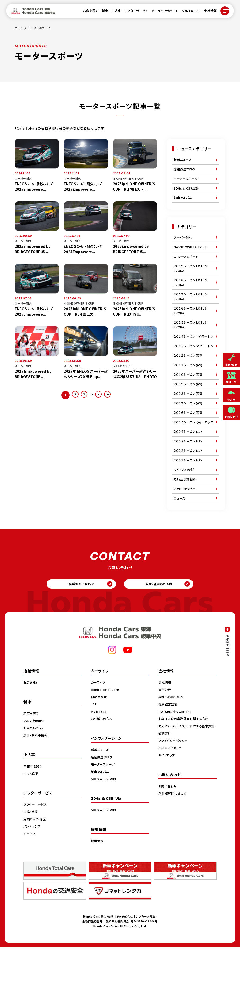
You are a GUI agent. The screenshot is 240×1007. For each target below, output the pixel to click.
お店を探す (88, 12)
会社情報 (207, 12)
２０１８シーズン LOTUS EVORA (191, 295)
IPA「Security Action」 (176, 771)
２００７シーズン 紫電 (189, 441)
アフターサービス (133, 12)
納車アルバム (183, 203)
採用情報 (98, 900)
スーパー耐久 (184, 244)
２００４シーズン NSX (189, 478)
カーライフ (98, 742)
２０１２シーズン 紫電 (189, 387)
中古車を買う (33, 825)
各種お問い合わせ (78, 641)
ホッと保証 (31, 833)
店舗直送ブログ (185, 171)
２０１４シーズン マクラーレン (193, 358)
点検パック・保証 (35, 878)
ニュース (180, 554)
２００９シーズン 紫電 (189, 419)
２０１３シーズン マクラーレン (193, 374)
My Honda (99, 771)
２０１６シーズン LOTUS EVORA (191, 326)
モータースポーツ (186, 181)
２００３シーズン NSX (189, 489)
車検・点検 (31, 871)
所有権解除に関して (173, 858)
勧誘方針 (165, 797)
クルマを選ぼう (34, 780)
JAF (94, 763)
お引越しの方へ (102, 778)
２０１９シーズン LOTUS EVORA (191, 279)
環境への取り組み (171, 756)
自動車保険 (99, 756)
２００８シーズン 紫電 (189, 430)
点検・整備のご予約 (162, 641)
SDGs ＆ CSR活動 (104, 838)
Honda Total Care (106, 749)
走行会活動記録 (186, 532)
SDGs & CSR (188, 12)
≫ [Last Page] (110, 395)
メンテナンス (32, 885)
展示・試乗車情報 (36, 794)
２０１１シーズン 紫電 (189, 397)
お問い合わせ (168, 850)
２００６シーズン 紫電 (189, 451)
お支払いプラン (34, 787)
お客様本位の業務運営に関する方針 (185, 778)
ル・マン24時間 (184, 521)
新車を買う (31, 773)
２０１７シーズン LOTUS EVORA (191, 311)
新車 (102, 12)
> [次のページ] (99, 395)
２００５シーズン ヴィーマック (193, 465)
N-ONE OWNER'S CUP (191, 255)
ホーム (19, 28)
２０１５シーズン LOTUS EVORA (191, 342)
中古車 (113, 12)
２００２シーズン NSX (189, 500)
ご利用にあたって (171, 812)
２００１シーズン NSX (189, 510)
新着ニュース (183, 160)
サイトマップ (167, 819)
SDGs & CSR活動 (187, 192)
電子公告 (165, 749)
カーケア (29, 893)
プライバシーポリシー (174, 805)
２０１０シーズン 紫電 (189, 408)
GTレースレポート (187, 266)
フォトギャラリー (185, 543)
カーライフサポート (162, 12)
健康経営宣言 (168, 763)
